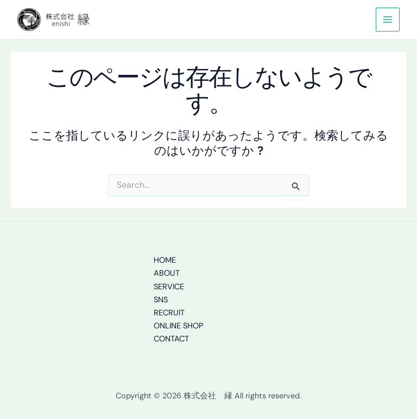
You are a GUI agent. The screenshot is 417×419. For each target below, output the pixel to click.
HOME (165, 260)
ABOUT (167, 273)
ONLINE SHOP (178, 326)
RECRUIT (169, 313)
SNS (161, 300)
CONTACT (171, 339)
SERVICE (169, 287)
